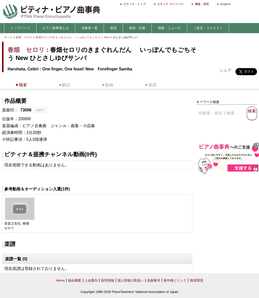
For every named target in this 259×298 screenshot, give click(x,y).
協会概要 (74, 280)
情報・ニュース (169, 28)
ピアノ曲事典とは (55, 28)
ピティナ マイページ (170, 4)
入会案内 (91, 280)
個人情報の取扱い (130, 280)
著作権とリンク (174, 280)
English (226, 4)
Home (60, 280)
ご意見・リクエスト (208, 28)
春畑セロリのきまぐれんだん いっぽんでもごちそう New (73, 37)
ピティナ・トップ (134, 4)
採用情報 (107, 280)
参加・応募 (137, 28)
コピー (40, 109)
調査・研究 (202, 4)
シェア (225, 70)
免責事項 (153, 280)
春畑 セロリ (24, 37)
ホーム (8, 37)
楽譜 (113, 28)
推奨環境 (196, 280)
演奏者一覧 (89, 28)
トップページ (20, 28)
